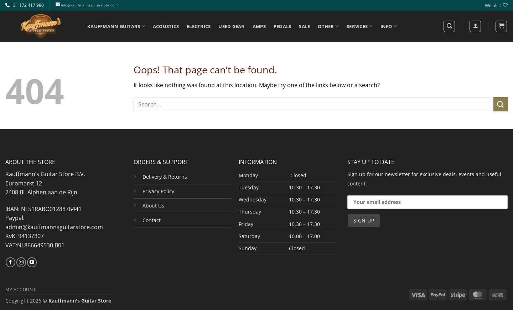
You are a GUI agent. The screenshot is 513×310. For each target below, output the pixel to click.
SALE (304, 26)
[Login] (475, 26)
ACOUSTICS (166, 26)
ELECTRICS (199, 26)
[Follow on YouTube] (32, 262)
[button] (501, 26)
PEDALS (282, 26)
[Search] (449, 26)
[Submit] (500, 104)
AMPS (259, 26)
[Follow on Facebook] (10, 262)
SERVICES (360, 26)
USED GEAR (231, 26)
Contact (151, 220)
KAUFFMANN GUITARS (116, 26)
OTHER (328, 26)
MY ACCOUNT (20, 290)
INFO (388, 26)
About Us (153, 205)
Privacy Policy (158, 191)
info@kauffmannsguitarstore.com (89, 5)
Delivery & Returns (164, 176)
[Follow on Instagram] (21, 262)
